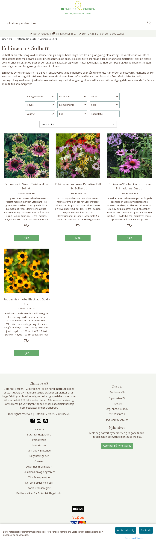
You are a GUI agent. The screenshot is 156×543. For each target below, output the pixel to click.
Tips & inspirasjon (39, 477)
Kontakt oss (39, 445)
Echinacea (8, 72)
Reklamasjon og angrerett (39, 472)
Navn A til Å (48, 124)
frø (26, 392)
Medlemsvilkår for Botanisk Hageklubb (39, 493)
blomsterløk (36, 392)
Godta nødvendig (125, 530)
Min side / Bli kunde (39, 450)
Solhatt (6, 55)
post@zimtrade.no (117, 419)
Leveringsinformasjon (39, 466)
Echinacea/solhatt (47, 38)
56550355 (119, 414)
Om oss (39, 461)
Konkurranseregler (39, 488)
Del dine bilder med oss (39, 482)
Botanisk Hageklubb (39, 434)
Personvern (39, 440)
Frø (9, 38)
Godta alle (146, 530)
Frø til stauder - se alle (25, 38)
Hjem (3, 38)
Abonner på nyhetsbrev (117, 445)
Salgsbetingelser (39, 456)
